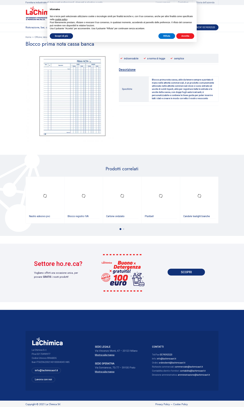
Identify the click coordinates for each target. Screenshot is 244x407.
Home (28, 37)
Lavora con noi (163, 2)
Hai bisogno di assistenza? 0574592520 (193, 27)
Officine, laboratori (43, 37)
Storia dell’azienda (205, 2)
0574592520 (166, 354)
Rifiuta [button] (166, 398)
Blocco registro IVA (78, 216)
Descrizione (127, 69)
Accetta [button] (185, 398)
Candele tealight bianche (196, 216)
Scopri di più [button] (61, 398)
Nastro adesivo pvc (39, 216)
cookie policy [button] (61, 382)
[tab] (127, 69)
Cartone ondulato (115, 216)
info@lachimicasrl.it (166, 358)
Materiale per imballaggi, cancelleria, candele (77, 37)
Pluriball (149, 216)
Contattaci (183, 2)
